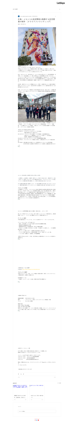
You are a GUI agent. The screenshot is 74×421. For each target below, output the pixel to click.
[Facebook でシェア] (18, 374)
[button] (59, 9)
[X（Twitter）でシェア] (20, 374)
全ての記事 (15, 9)
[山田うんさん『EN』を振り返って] (37, 389)
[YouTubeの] (38, 420)
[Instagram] (35, 420)
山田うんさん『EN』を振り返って (37, 396)
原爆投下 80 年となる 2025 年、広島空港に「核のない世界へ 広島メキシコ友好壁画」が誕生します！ (20, 396)
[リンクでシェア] (23, 374)
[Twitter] (36, 420)
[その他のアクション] (55, 16)
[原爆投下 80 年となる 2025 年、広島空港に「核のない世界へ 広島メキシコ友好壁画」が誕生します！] (20, 389)
